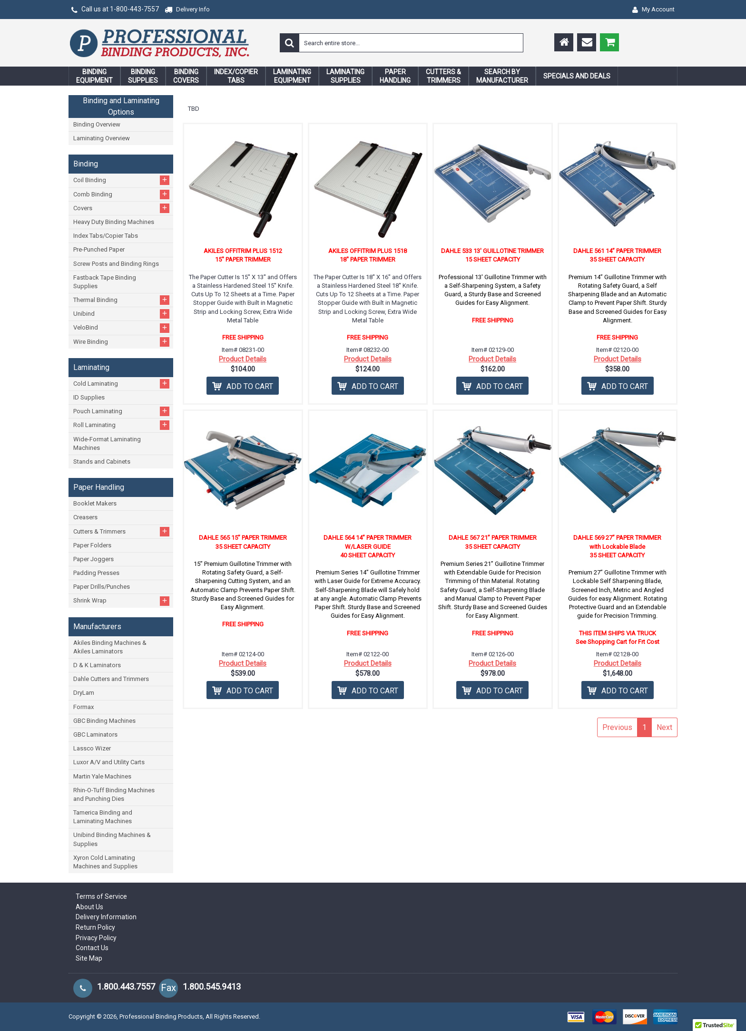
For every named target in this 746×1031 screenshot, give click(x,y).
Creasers (85, 517)
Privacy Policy (96, 938)
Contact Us (92, 948)
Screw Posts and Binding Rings (116, 263)
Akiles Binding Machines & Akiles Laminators (110, 647)
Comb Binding (121, 194)
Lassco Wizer (92, 748)
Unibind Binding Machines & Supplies (112, 839)
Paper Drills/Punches (101, 586)
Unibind (121, 314)
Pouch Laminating (121, 411)
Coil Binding (121, 180)
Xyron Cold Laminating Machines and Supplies (105, 862)
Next (664, 727)
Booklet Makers (95, 503)
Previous (617, 727)
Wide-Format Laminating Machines (107, 443)
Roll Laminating (121, 425)
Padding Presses (96, 572)
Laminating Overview (101, 138)
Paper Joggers (93, 559)
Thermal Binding (121, 300)
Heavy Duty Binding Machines (113, 221)
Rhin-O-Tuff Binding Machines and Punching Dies (114, 794)
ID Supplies (89, 397)
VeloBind (121, 328)
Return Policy (95, 927)
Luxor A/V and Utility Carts (109, 762)
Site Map (89, 958)
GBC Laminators (95, 734)
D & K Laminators (97, 665)
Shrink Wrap (121, 601)
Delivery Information (106, 917)
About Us (89, 907)
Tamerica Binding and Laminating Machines (102, 817)
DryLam (83, 692)
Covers (121, 208)
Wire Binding (121, 342)
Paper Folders (92, 545)
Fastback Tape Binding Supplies (104, 282)
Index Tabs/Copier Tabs (105, 235)
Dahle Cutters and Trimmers (111, 678)
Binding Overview (96, 124)
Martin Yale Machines (102, 776)
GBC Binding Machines (104, 720)
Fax (168, 987)
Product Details (242, 359)
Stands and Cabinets (101, 461)
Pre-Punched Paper (99, 249)
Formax (83, 706)
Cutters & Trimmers (121, 531)
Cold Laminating (121, 384)
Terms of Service (101, 896)
